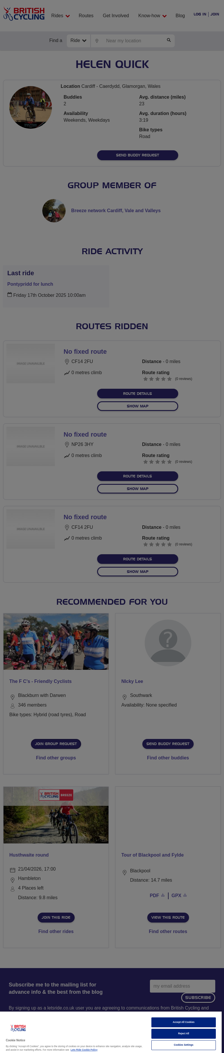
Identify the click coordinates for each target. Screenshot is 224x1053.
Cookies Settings (183, 1045)
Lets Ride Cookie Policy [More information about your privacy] (84, 1050)
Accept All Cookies (184, 1022)
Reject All (183, 1033)
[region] (111, 1032)
